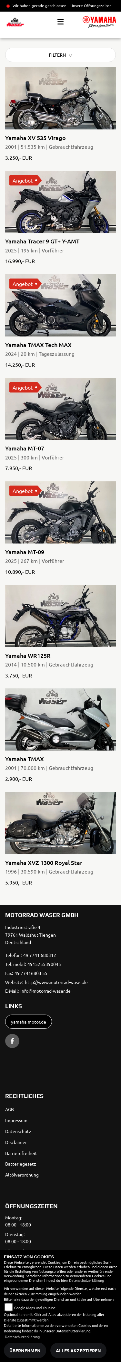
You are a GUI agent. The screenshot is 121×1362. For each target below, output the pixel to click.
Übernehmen (25, 1350)
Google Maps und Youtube (34, 1307)
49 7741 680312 (39, 955)
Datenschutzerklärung (86, 1280)
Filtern (57, 55)
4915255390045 (44, 964)
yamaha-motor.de (28, 1022)
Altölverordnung (22, 1175)
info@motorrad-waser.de (45, 991)
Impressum (16, 1120)
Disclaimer (16, 1142)
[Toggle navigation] (60, 22)
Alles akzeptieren (78, 1350)
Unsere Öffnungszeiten (91, 5)
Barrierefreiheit (21, 1153)
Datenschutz (18, 1131)
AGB (9, 1109)
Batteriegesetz (20, 1164)
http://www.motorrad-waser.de (56, 982)
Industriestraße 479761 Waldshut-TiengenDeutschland (30, 934)
